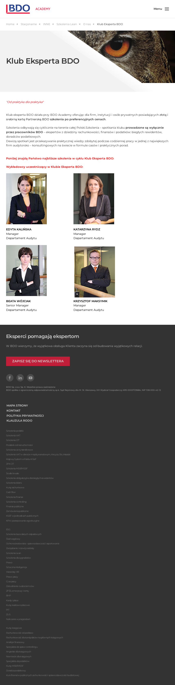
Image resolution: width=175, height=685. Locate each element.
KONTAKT (13, 410)
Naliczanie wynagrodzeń (18, 619)
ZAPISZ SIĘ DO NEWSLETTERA (38, 361)
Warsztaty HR (12, 571)
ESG (8, 529)
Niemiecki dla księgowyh (18, 656)
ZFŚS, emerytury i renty (17, 590)
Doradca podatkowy (16, 670)
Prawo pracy (12, 576)
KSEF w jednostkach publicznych (22, 515)
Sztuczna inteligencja (16, 567)
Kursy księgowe (14, 627)
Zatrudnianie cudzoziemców (20, 586)
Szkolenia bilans (14, 482)
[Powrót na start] (28, 9)
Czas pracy (11, 581)
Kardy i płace (12, 600)
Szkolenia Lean (13, 553)
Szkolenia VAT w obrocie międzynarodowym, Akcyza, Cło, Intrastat (38, 454)
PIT (7, 609)
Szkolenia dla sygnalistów (18, 557)
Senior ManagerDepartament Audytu (21, 305)
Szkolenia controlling (16, 501)
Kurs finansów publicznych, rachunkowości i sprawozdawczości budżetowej (42, 675)
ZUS (8, 614)
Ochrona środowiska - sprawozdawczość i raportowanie (32, 543)
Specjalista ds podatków (17, 661)
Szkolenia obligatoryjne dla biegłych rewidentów (30, 478)
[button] (161, 9)
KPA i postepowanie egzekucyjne (22, 520)
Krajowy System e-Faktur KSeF (21, 459)
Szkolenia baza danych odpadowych (24, 534)
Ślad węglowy (13, 538)
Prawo (9, 562)
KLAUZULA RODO (19, 420)
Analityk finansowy (15, 642)
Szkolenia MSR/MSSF (16, 468)
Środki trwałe (12, 473)
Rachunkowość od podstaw (19, 632)
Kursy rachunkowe (15, 487)
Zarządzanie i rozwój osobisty (20, 548)
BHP (8, 595)
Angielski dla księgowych (18, 651)
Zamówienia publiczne (17, 511)
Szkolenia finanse (14, 497)
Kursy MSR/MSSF (14, 665)
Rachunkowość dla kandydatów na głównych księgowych (34, 637)
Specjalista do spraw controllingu (21, 646)
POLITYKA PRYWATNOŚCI (25, 416)
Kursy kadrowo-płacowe (18, 605)
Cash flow (11, 492)
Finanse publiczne (15, 506)
